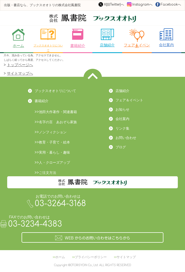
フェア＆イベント (137, 37)
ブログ (121, 147)
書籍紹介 (77, 38)
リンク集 (122, 128)
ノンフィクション (53, 132)
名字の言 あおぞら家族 (58, 122)
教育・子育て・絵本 (54, 142)
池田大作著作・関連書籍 (58, 112)
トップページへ (20, 65)
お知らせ (122, 109)
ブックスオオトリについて (48, 40)
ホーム (18, 38)
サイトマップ (126, 257)
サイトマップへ (20, 73)
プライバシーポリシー (91, 257)
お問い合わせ (126, 138)
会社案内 (166, 37)
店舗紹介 (107, 37)
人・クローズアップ (54, 163)
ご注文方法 (47, 173)
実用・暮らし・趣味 (54, 152)
